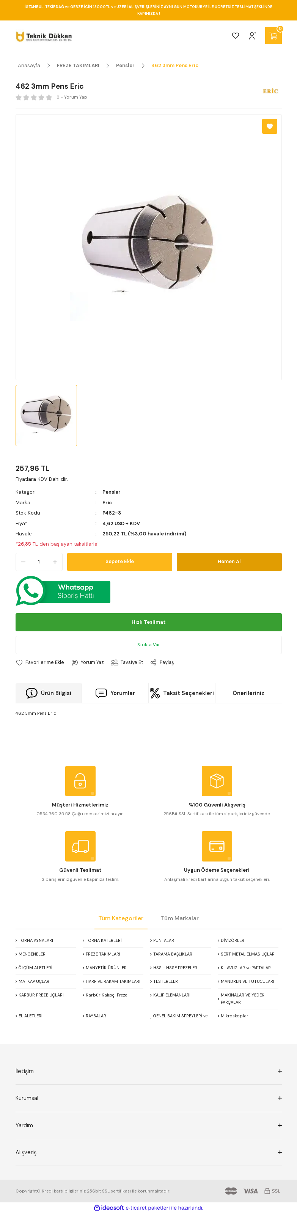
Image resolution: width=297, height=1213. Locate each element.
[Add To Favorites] (269, 126)
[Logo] (44, 35)
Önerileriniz (248, 692)
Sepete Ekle (119, 561)
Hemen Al (229, 561)
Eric (107, 502)
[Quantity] (39, 561)
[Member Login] (252, 35)
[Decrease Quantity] (21, 561)
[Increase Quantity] (57, 561)
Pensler (111, 492)
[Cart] (273, 35)
